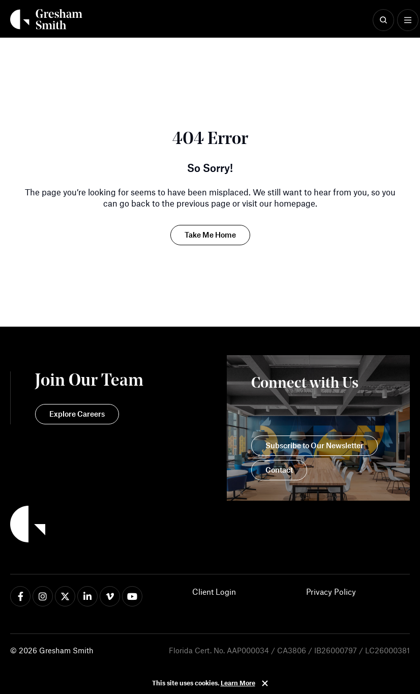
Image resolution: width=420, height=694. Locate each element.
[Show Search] (383, 20)
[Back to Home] (76, 525)
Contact (279, 469)
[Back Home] (46, 19)
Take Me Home (210, 234)
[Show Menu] (408, 20)
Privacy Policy (331, 591)
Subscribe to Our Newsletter (314, 445)
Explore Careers (77, 413)
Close (264, 683)
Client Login (214, 591)
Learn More (238, 683)
